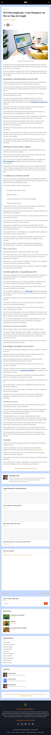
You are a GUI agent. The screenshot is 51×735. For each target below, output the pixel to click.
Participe (18, 732)
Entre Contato (41, 732)
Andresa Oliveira (12, 679)
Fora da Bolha (6, 651)
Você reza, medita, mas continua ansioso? (12, 505)
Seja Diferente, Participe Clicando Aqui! (26, 468)
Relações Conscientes (7, 662)
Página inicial (5, 9)
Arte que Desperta (6, 642)
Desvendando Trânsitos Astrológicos (18, 628)
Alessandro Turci (14, 475)
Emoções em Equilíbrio (8, 646)
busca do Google (37, 449)
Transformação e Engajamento (17, 615)
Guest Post (23, 732)
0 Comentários (13, 19)
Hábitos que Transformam (8, 653)
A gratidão (12, 621)
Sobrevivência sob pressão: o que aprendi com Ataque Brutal (16, 541)
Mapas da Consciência (7, 655)
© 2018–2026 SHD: (17, 729)
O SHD (12, 732)
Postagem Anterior (6, 593)
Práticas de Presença (7, 660)
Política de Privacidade (31, 732)
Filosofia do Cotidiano (7, 649)
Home (8, 732)
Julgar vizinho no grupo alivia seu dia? (12, 523)
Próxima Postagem (45, 593)
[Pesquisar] (23, 603)
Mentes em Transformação (8, 658)
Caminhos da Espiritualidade (9, 644)
